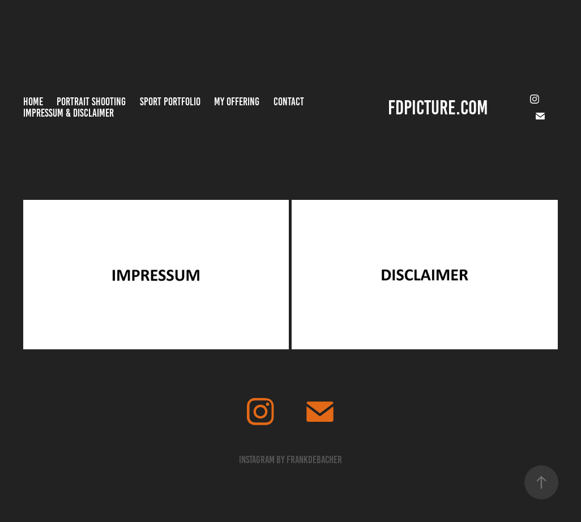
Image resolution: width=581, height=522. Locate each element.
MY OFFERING (236, 102)
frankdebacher (314, 459)
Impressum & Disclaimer (68, 113)
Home (33, 102)
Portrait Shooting (91, 102)
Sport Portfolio (170, 102)
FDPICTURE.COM (438, 107)
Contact (289, 102)
